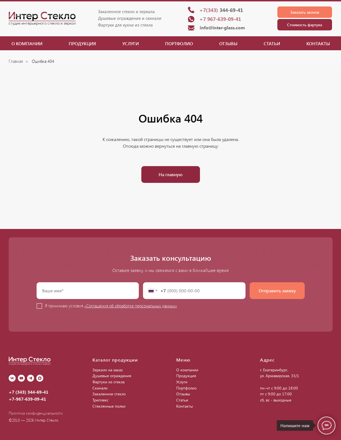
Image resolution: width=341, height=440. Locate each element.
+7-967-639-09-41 (27, 399)
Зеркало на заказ (107, 369)
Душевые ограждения (111, 375)
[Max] (39, 378)
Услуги (130, 43)
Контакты (318, 43)
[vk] (12, 378)
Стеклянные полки (108, 406)
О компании (26, 43)
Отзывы (228, 43)
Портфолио (179, 43)
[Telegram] (30, 378)
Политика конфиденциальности (36, 413)
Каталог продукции (115, 360)
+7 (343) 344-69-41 (28, 392)
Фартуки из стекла (108, 381)
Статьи (272, 43)
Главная (16, 61)
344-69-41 (221, 10)
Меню (183, 360)
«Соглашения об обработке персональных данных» (130, 306)
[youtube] (21, 378)
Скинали (100, 388)
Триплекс (100, 400)
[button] (305, 12)
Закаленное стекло (109, 393)
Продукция (82, 43)
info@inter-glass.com (222, 27)
